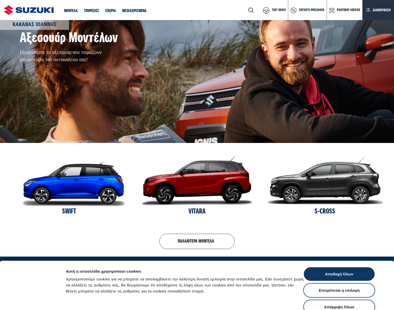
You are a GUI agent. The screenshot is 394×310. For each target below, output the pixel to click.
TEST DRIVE (279, 10)
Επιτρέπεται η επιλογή (339, 261)
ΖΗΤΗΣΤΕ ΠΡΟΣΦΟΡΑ (311, 10)
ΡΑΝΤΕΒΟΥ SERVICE (348, 10)
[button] (71, 11)
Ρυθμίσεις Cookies (294, 300)
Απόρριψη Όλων (339, 277)
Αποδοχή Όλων (339, 244)
